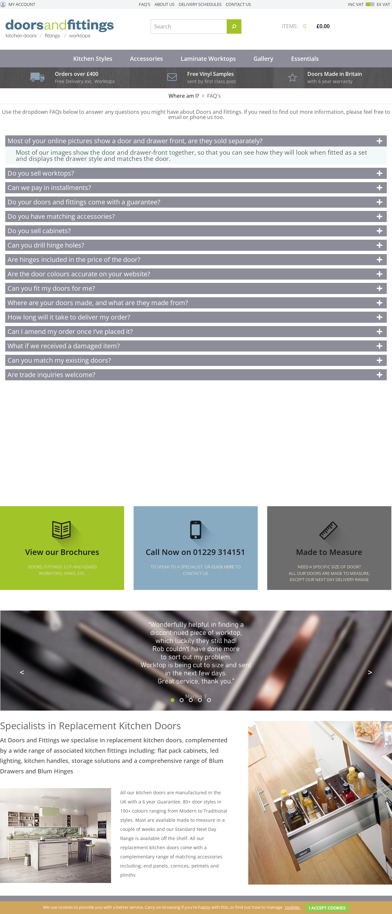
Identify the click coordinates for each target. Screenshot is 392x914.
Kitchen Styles (92, 58)
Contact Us (238, 4)
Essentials (305, 58)
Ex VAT (383, 4)
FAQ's (144, 4)
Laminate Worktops (208, 58)
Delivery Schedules (200, 4)
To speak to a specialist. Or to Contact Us (196, 570)
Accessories (146, 58)
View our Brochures (62, 552)
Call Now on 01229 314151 (195, 552)
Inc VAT (356, 4)
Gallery (263, 58)
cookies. (293, 907)
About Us (164, 4)
